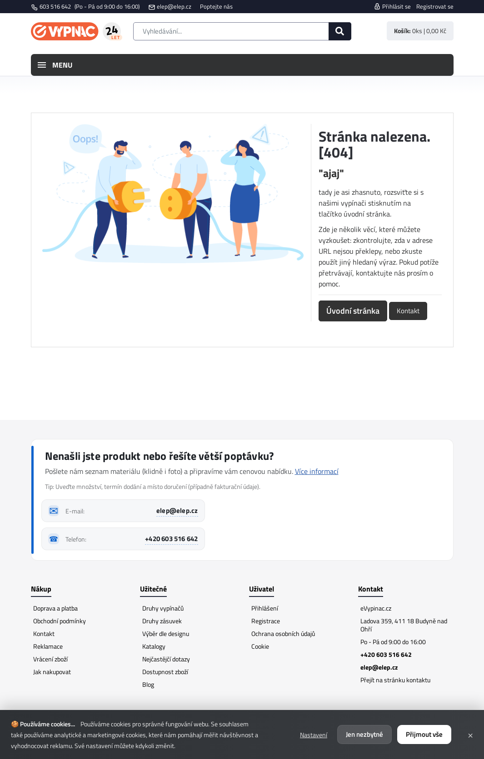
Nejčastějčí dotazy (166, 659)
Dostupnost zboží (165, 671)
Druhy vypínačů (163, 608)
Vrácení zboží (50, 659)
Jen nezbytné (364, 734)
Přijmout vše (424, 734)
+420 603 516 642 (171, 538)
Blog (148, 684)
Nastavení (313, 734)
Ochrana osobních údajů (283, 633)
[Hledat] (340, 31)
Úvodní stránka (352, 311)
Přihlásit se (392, 6)
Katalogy (153, 646)
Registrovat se (435, 6)
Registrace (265, 621)
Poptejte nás (216, 6)
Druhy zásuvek (162, 621)
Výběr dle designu (165, 633)
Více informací (317, 471)
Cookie (260, 646)
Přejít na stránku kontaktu (395, 680)
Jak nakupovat (52, 671)
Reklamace (48, 646)
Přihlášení (264, 608)
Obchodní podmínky (59, 621)
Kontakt (408, 311)
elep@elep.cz (174, 6)
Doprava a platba (55, 608)
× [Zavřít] (470, 734)
